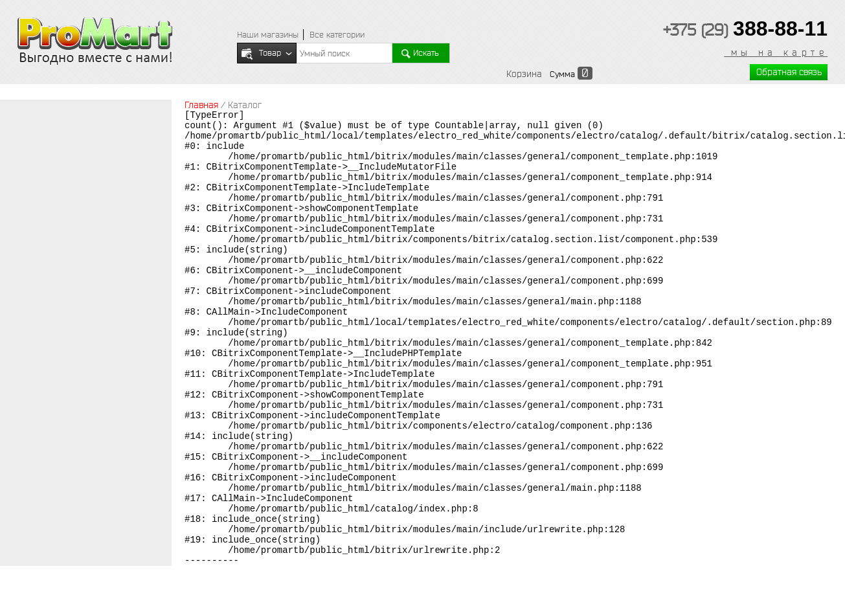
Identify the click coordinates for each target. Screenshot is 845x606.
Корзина (524, 74)
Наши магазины (268, 34)
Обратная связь (789, 72)
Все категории (337, 34)
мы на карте (776, 52)
